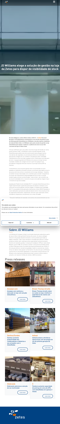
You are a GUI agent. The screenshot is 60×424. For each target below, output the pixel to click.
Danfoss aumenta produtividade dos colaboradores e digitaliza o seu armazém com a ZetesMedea (16, 341)
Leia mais (22, 299)
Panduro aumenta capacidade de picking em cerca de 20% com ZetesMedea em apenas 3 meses (42, 388)
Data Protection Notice (16, 212)
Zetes (39, 137)
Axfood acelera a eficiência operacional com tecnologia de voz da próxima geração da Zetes (42, 340)
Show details (52, 218)
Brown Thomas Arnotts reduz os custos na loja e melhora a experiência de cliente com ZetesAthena (42, 293)
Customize (30, 222)
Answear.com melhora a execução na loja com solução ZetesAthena (17, 293)
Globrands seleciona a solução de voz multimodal (17, 387)
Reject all (11, 222)
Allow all (49, 222)
